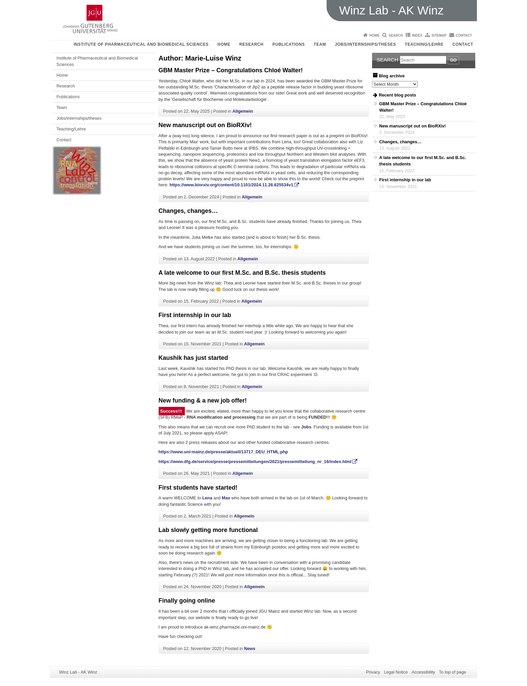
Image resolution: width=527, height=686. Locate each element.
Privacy (373, 672)
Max (226, 497)
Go (453, 60)
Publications (289, 44)
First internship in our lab (195, 315)
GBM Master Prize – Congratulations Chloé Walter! (231, 70)
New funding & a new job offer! (203, 400)
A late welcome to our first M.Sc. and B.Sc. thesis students (242, 272)
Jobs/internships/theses (365, 44)
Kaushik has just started (193, 357)
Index (417, 35)
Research (251, 44)
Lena (207, 497)
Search (396, 35)
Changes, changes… (188, 210)
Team (320, 44)
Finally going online (187, 600)
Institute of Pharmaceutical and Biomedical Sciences (141, 44)
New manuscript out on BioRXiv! (205, 125)
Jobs (306, 426)
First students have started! (198, 487)
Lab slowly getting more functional (208, 530)
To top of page (452, 672)
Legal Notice (396, 672)
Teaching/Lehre (424, 44)
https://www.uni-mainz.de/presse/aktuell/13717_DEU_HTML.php (223, 451)
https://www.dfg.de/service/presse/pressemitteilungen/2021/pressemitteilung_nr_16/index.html (255, 461)
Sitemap (439, 35)
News (249, 648)
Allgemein (242, 111)
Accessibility (423, 672)
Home (374, 35)
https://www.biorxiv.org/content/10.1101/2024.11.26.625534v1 (231, 184)
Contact (464, 35)
